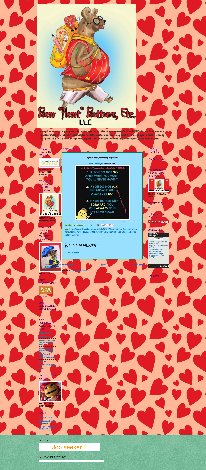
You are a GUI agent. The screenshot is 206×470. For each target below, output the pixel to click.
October (73, 232)
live (135, 229)
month (67, 232)
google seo (118, 229)
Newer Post (67, 264)
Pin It (150, 207)
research (101, 232)
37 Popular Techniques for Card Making (47, 428)
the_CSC (133, 232)
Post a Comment (73, 252)
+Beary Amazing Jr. (96, 163)
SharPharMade (110, 232)
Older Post (138, 264)
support (119, 232)
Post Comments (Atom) (79, 270)
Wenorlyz (42, 361)
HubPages (164, 266)
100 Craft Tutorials (46, 417)
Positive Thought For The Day (87, 232)
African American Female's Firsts (155, 250)
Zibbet (41, 368)
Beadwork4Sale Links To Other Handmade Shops (47, 342)
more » (151, 265)
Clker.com (44, 296)
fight (103, 229)
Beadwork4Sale (44, 337)
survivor (126, 232)
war (77, 235)
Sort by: (151, 238)
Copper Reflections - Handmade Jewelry (46, 349)
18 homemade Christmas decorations (47, 422)
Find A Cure (109, 229)
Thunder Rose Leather (47, 357)
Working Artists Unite (47, 365)
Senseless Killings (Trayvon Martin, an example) (156, 255)
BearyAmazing (76, 229)
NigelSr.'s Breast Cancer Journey (158, 246)
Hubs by (153, 235)
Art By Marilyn (44, 333)
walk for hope (70, 235)
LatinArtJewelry (45, 354)
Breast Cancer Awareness (91, 229)
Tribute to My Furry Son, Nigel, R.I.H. (158, 242)
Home (103, 264)
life (131, 229)
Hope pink (126, 229)
